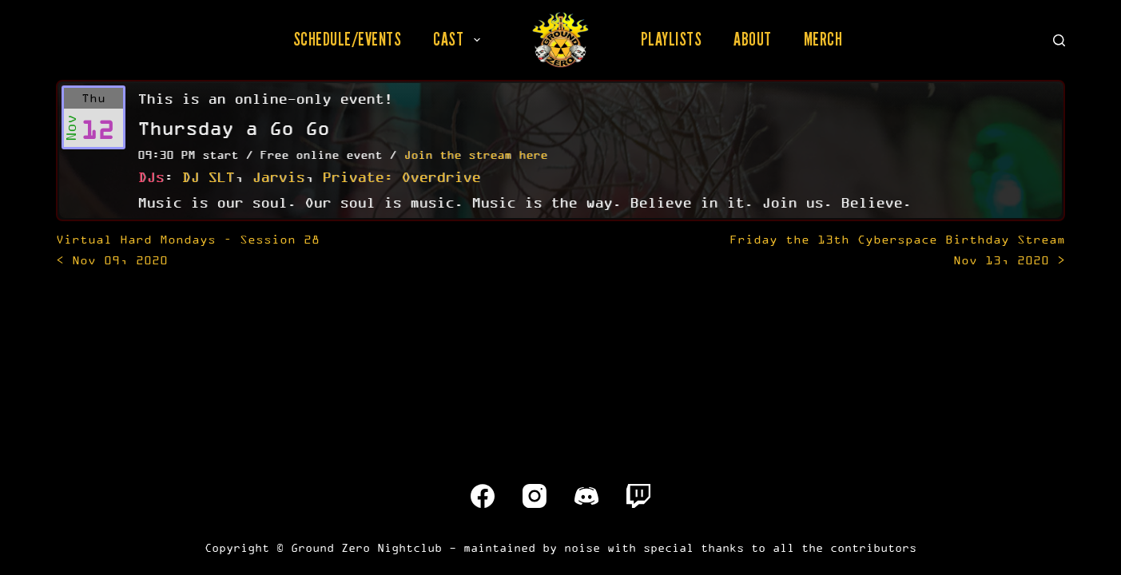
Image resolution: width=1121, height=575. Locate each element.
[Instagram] (535, 496)
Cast (460, 39)
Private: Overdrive (401, 176)
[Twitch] (638, 496)
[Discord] (586, 496)
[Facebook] (483, 496)
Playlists (671, 39)
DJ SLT (207, 176)
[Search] (1059, 40)
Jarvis (278, 176)
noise (582, 547)
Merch (823, 39)
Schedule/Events (347, 39)
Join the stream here (475, 154)
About (752, 39)
